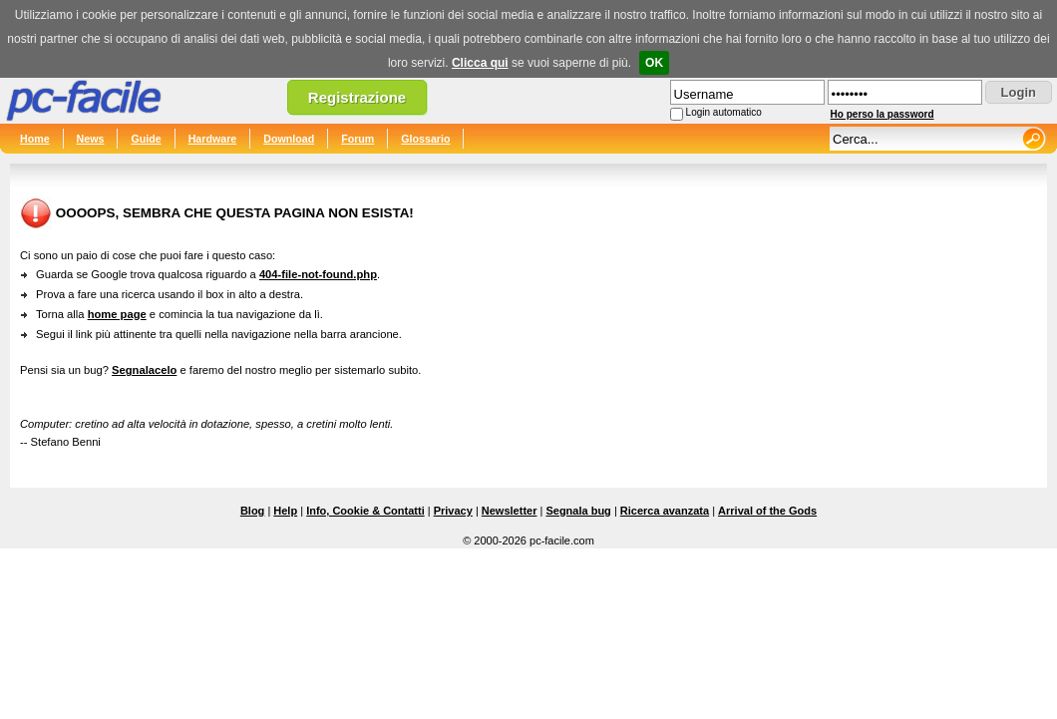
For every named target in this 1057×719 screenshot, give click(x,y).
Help (285, 511)
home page (117, 314)
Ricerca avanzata (664, 511)
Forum (357, 139)
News (91, 139)
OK (654, 63)
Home (35, 139)
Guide (146, 139)
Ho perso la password (882, 114)
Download (288, 139)
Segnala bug (577, 511)
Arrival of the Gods (767, 511)
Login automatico (724, 112)
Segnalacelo (144, 370)
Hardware (212, 139)
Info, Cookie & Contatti (365, 511)
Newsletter (509, 511)
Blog (252, 511)
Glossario (425, 139)
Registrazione (357, 97)
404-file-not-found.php (318, 274)
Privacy (453, 511)
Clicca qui (480, 63)
